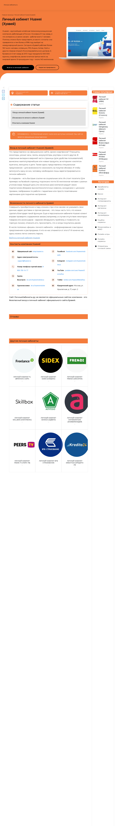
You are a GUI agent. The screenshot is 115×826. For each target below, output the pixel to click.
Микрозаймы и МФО (104, 228)
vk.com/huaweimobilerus (35, 280)
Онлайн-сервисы (102, 240)
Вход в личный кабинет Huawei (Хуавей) (28, 112)
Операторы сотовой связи (104, 247)
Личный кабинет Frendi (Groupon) (75, 365)
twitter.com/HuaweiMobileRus (74, 280)
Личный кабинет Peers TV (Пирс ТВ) (22, 450)
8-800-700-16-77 (61, 94)
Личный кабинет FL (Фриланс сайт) (22, 365)
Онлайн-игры (104, 234)
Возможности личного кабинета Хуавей (28, 118)
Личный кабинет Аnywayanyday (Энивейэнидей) (75, 407)
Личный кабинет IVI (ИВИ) (103, 99)
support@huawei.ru (24, 261)
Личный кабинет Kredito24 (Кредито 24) (75, 450)
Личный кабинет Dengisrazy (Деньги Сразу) (103, 126)
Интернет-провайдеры (103, 214)
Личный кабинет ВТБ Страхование (48, 450)
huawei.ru (19, 94)
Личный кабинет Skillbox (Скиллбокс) (22, 407)
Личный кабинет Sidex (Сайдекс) (48, 365)
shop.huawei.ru (38, 251)
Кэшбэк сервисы (102, 221)
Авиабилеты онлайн (103, 188)
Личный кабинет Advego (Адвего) (48, 407)
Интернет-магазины (102, 207)
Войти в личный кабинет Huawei (24, 238)
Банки (100, 194)
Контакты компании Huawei (24, 123)
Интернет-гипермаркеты (104, 200)
